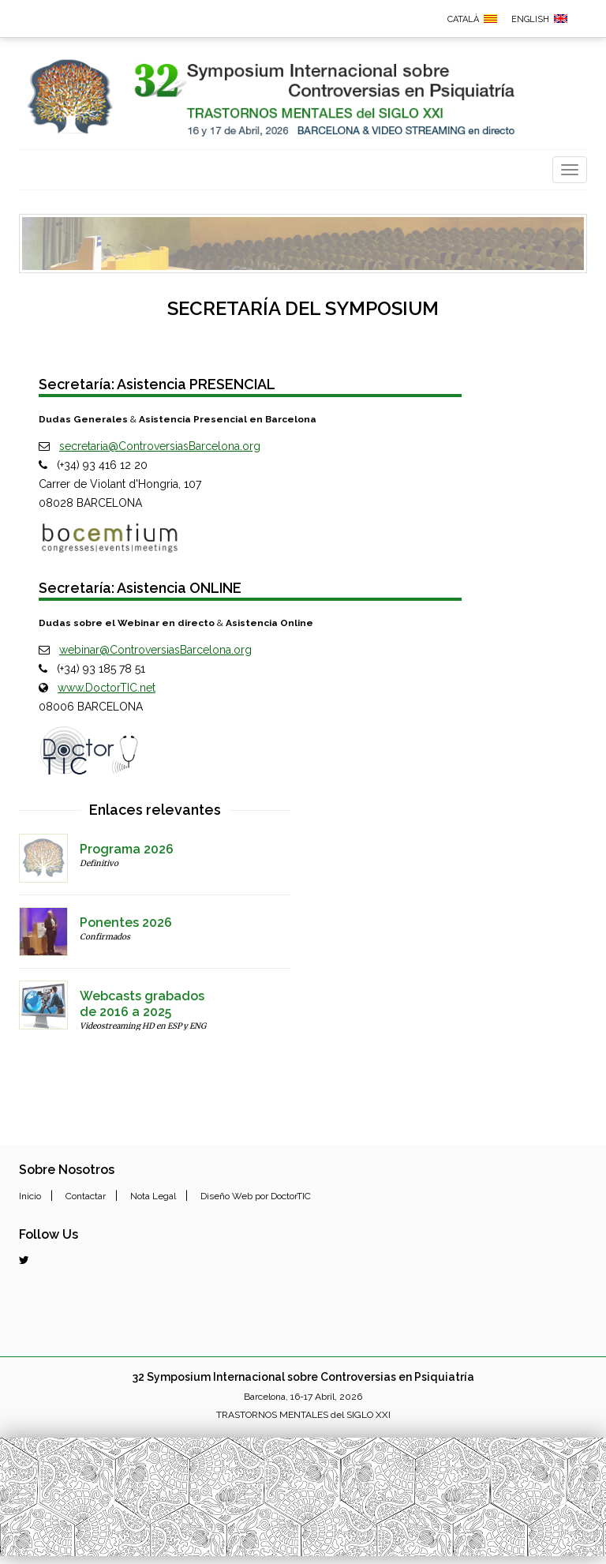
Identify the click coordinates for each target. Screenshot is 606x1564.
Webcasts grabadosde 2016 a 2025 (142, 1003)
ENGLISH (530, 19)
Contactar (85, 1196)
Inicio (30, 1196)
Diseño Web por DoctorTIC (255, 1196)
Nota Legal (153, 1196)
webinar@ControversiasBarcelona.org (155, 649)
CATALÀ (463, 19)
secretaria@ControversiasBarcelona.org (159, 446)
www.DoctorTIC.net (106, 687)
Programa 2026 (127, 849)
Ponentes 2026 (126, 922)
